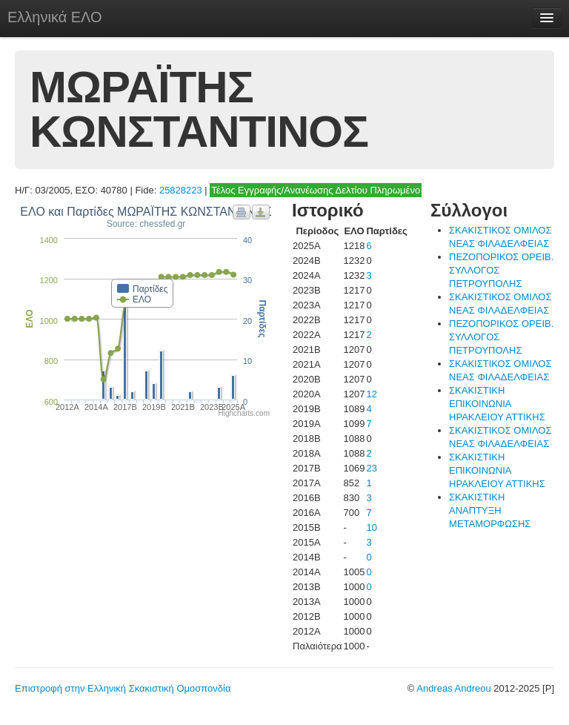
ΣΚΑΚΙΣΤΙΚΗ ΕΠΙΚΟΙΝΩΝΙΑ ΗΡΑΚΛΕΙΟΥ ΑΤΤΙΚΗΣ (497, 404)
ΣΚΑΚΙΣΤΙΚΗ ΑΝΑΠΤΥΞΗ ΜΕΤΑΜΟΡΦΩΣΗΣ (489, 510)
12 (371, 394)
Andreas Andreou (453, 688)
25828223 (180, 190)
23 (371, 468)
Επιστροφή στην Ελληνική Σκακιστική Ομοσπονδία (122, 688)
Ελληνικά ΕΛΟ (54, 17)
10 (371, 527)
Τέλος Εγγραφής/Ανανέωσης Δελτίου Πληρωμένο (315, 190)
